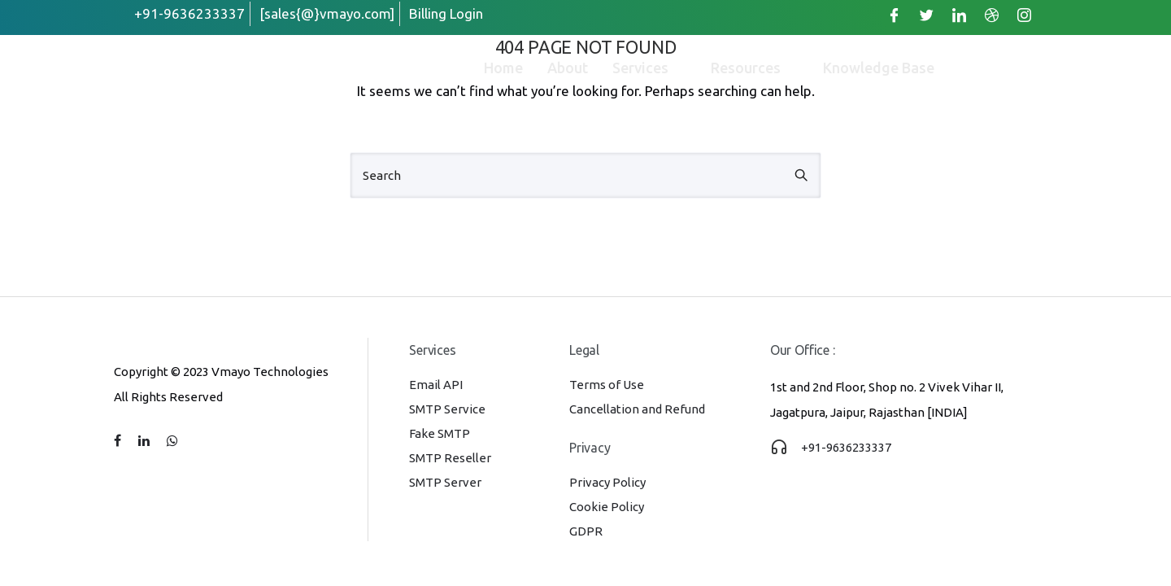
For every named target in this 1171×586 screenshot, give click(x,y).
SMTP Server (445, 482)
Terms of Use (606, 384)
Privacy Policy (607, 482)
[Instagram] (1024, 14)
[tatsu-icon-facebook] (120, 441)
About (567, 67)
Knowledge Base (878, 67)
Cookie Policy (606, 507)
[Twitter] (926, 14)
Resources (755, 67)
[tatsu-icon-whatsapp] (172, 441)
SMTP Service (447, 409)
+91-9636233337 (846, 447)
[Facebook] (894, 14)
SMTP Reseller (450, 458)
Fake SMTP (439, 433)
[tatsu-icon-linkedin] (146, 441)
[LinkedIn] (959, 14)
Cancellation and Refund (637, 409)
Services (649, 67)
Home (503, 67)
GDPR (586, 531)
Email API (436, 384)
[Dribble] (991, 14)
